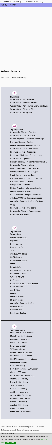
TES (12, 251)
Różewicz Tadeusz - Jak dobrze (23, 152)
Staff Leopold (15, 280)
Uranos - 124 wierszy (18, 402)
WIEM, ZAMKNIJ (10, 442)
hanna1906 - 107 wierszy (20, 412)
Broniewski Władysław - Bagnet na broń (26, 155)
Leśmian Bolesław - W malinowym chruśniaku (28, 162)
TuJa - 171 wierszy (17, 385)
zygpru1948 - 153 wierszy (20, 395)
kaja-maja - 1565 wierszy (20, 339)
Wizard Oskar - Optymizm (20, 159)
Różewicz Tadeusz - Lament (21, 181)
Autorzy (4, 5)
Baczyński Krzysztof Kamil (20, 270)
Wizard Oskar (15, 234)
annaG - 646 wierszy (18, 362)
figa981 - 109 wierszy (18, 408)
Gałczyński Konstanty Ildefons (22, 303)
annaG (13, 264)
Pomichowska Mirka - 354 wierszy (24, 369)
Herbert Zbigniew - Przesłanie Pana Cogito (27, 139)
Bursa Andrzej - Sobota (19, 214)
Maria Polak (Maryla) (18, 237)
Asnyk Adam (15, 290)
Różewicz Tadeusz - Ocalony (21, 142)
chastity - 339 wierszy (19, 372)
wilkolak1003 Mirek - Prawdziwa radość (26, 198)
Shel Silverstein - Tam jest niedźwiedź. (25, 195)
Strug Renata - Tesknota (20, 185)
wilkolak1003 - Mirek (18, 254)
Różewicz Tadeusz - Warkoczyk (23, 208)
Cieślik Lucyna (16, 257)
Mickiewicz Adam (17, 306)
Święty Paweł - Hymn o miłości (22, 175)
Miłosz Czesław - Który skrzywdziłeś (24, 168)
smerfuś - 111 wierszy (19, 405)
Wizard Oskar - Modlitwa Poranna (23, 103)
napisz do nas (34, 430)
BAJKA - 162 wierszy (18, 389)
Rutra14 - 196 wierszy (19, 382)
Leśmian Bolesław (17, 297)
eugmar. (13, 293)
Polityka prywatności (7, 433)
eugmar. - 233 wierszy (19, 379)
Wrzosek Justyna (17, 277)
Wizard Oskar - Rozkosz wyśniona (24, 149)
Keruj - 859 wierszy (18, 346)
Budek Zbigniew (16, 244)
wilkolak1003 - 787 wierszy (21, 352)
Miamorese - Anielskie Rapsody (13, 78)
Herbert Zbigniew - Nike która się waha (25, 188)
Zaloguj (41, 2)
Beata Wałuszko (16, 287)
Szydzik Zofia (15, 267)
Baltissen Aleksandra (18, 260)
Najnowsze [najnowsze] (7, 2)
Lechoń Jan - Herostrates (20, 191)
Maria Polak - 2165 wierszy (21, 336)
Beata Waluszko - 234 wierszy (22, 375)
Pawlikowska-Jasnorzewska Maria (24, 283)
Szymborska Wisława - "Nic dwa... (24, 132)
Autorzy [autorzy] (18, 2)
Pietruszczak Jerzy (17, 247)
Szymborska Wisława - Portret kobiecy (25, 211)
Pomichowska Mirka (18, 274)
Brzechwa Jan (16, 310)
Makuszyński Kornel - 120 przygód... (24, 172)
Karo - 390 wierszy (17, 366)
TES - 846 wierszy (17, 349)
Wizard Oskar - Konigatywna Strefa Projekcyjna (29, 106)
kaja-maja (14, 241)
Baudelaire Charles (18, 313)
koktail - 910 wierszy (18, 343)
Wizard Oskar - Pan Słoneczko (22, 99)
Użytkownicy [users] (30, 2)
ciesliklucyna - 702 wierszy (21, 356)
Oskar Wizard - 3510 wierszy (21, 333)
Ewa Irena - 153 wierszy (20, 399)
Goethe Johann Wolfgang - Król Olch (25, 145)
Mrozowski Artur (16, 300)
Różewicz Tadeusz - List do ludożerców (26, 178)
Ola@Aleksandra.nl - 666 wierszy (23, 359)
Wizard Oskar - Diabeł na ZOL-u (23, 109)
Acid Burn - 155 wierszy (19, 392)
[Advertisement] (26, 34)
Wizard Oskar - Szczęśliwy (21, 113)
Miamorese (13, 5)
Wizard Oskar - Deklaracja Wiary (23, 135)
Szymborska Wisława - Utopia (22, 165)
